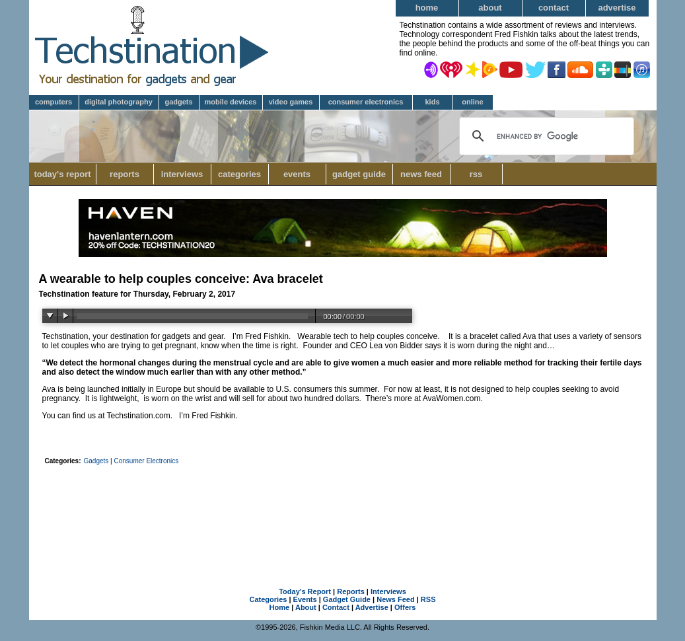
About (489, 8)
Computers (53, 102)
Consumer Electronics (366, 102)
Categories (243, 174)
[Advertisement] (342, 505)
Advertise (616, 8)
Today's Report (62, 174)
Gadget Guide (359, 174)
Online (472, 102)
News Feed (421, 174)
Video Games (291, 102)
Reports (124, 174)
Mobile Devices (231, 102)
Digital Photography (119, 102)
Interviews (182, 174)
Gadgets (178, 102)
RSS (476, 174)
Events (296, 174)
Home (427, 8)
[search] (545, 136)
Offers (404, 607)
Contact (553, 8)
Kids (432, 102)
